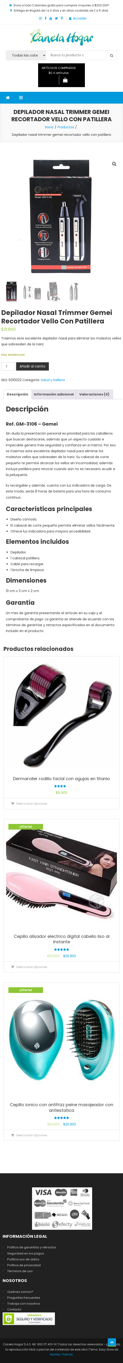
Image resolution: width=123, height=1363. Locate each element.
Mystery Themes (61, 1354)
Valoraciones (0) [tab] (94, 394)
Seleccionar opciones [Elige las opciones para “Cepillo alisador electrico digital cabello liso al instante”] (31, 967)
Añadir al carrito (32, 366)
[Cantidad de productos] (8, 366)
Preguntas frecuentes (23, 1297)
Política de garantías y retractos (31, 1247)
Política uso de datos (23, 1259)
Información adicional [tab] (54, 394)
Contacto (14, 1309)
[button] (114, 164)
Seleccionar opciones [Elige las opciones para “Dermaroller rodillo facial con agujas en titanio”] (31, 804)
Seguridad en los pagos (25, 1253)
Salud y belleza (53, 380)
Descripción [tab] (17, 394)
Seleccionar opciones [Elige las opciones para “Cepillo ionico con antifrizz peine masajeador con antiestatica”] (31, 1135)
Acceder (80, 18)
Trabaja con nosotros (23, 1303)
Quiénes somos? (20, 1292)
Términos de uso (20, 1271)
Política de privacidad (24, 1265)
